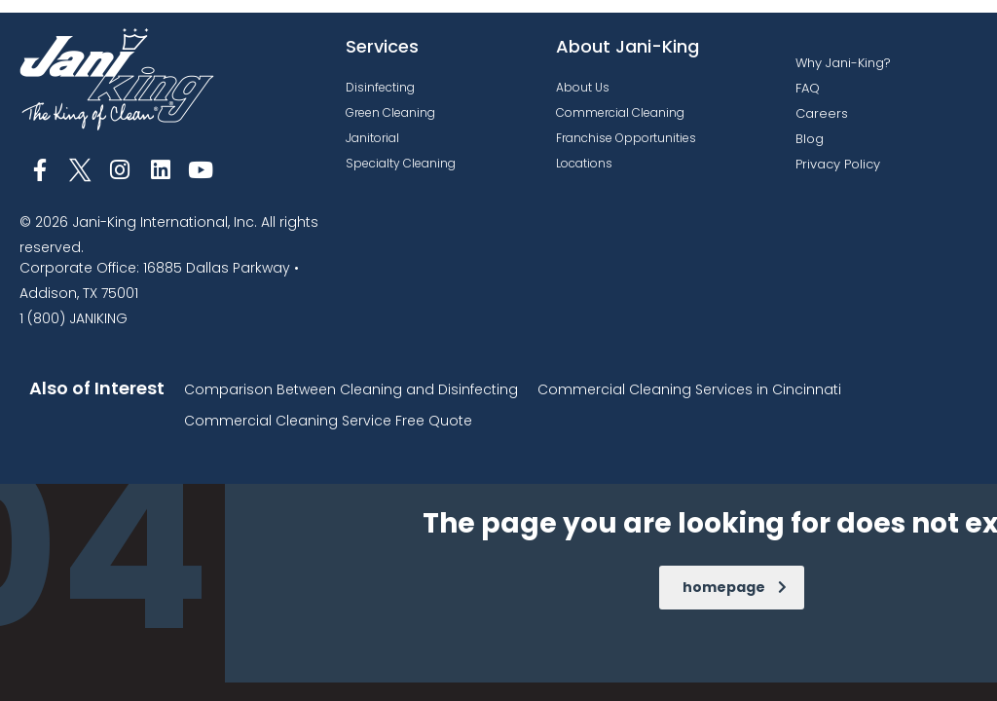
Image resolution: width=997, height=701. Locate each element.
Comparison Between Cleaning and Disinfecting (351, 389)
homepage (735, 587)
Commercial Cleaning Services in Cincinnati (689, 389)
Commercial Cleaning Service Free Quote (328, 420)
